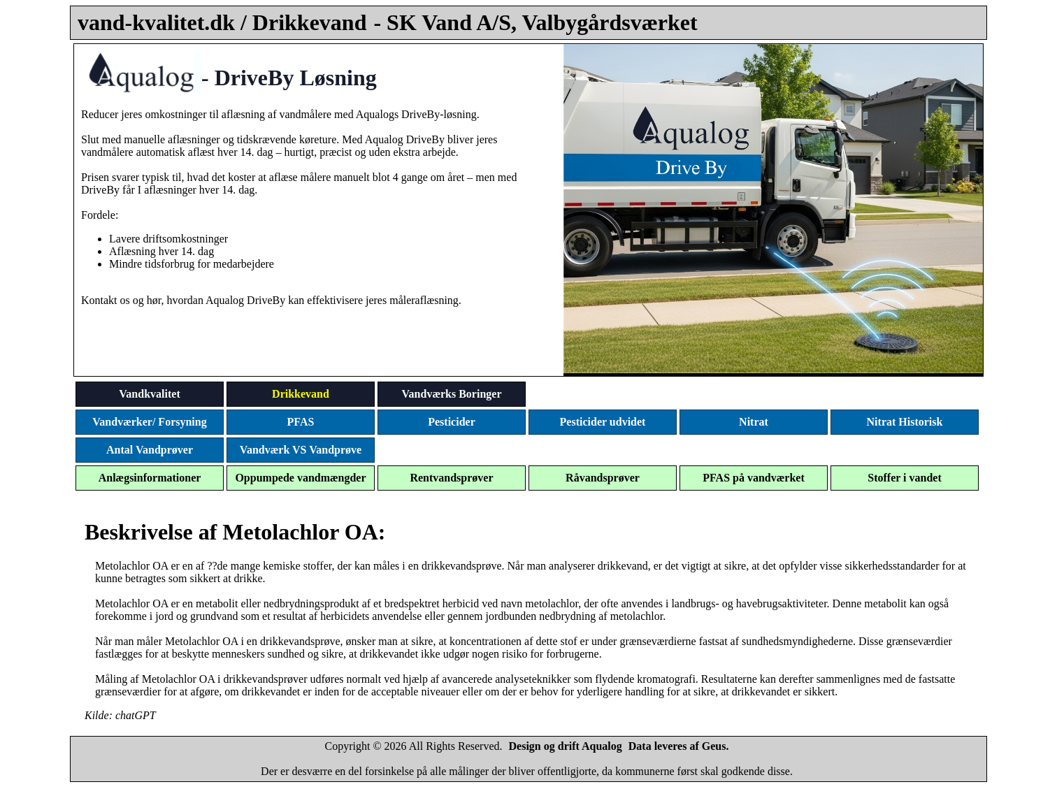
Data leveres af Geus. (678, 746)
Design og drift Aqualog (565, 746)
